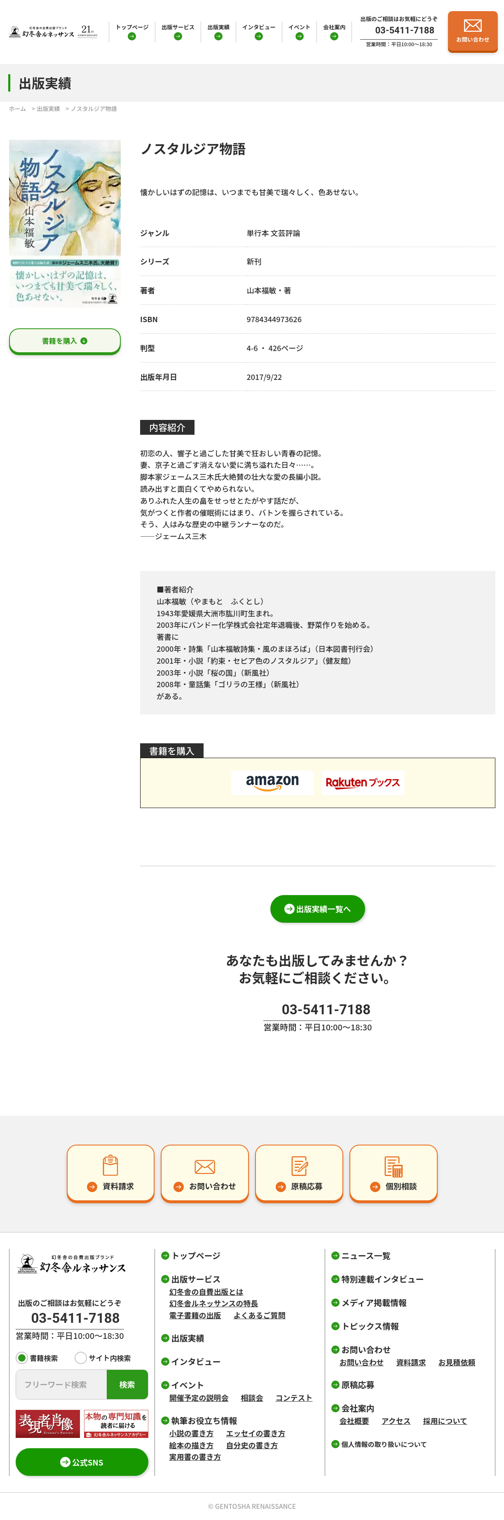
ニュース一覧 (366, 1255)
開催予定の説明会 (199, 1397)
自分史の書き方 (252, 1445)
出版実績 (218, 27)
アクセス (396, 1420)
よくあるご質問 (260, 1315)
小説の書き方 (191, 1433)
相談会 (252, 1397)
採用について (445, 1420)
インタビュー (259, 27)
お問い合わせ (362, 1362)
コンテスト (294, 1397)
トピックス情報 (370, 1326)
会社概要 (354, 1420)
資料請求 (411, 1362)
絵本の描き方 (191, 1445)
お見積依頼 (457, 1362)
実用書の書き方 (195, 1456)
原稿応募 (358, 1384)
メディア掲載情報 (374, 1302)
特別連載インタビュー (383, 1279)
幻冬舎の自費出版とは (206, 1291)
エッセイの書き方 (256, 1433)
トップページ (131, 27)
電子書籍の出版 (195, 1315)
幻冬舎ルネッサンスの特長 (213, 1303)
